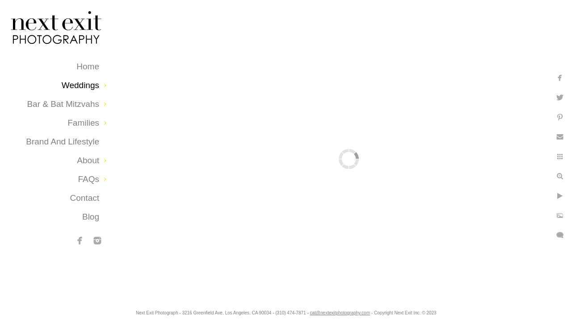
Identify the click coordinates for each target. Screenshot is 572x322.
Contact (84, 198)
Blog (90, 216)
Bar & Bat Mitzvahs (63, 104)
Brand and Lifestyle (62, 141)
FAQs (88, 179)
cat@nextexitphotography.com (347, 310)
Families (83, 122)
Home (87, 66)
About (88, 160)
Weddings (80, 85)
